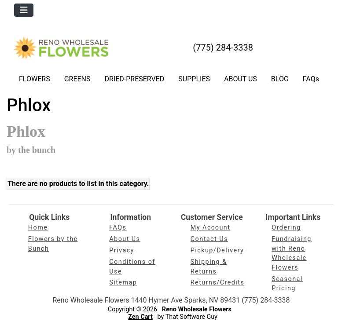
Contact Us (209, 239)
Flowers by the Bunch (53, 243)
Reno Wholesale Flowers (196, 309)
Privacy (121, 250)
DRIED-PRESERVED (134, 79)
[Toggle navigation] (23, 10)
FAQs (311, 79)
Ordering (286, 227)
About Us (124, 239)
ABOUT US (240, 79)
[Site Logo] (61, 47)
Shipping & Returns (209, 266)
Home (38, 227)
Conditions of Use (132, 266)
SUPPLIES (194, 79)
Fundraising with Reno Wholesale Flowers (292, 253)
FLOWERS (34, 79)
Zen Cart (140, 317)
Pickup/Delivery (217, 250)
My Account (211, 227)
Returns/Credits (217, 282)
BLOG (280, 79)
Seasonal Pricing (287, 283)
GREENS (77, 79)
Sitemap (123, 282)
